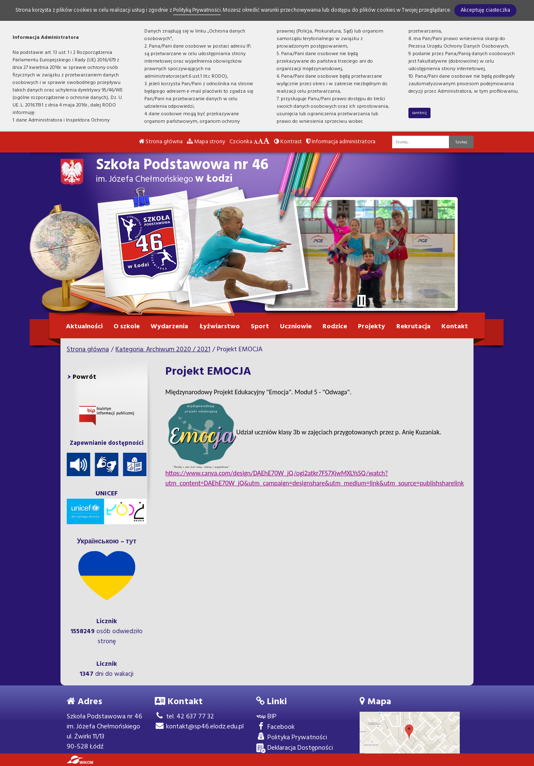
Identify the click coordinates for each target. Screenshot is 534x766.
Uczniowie (296, 326)
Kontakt (454, 326)
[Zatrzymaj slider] (361, 301)
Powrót (84, 377)
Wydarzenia (169, 326)
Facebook (275, 727)
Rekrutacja (413, 326)
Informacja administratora (340, 142)
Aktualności (84, 326)
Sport (260, 326)
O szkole (126, 326)
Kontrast (288, 142)
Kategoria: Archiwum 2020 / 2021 (163, 349)
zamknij (419, 112)
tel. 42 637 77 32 (184, 716)
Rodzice (334, 326)
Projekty (371, 326)
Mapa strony (206, 142)
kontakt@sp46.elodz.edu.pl (199, 726)
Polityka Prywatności (291, 738)
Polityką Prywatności (197, 10)
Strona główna (161, 142)
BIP (266, 717)
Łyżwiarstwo (219, 326)
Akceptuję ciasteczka (485, 10)
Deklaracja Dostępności (294, 748)
